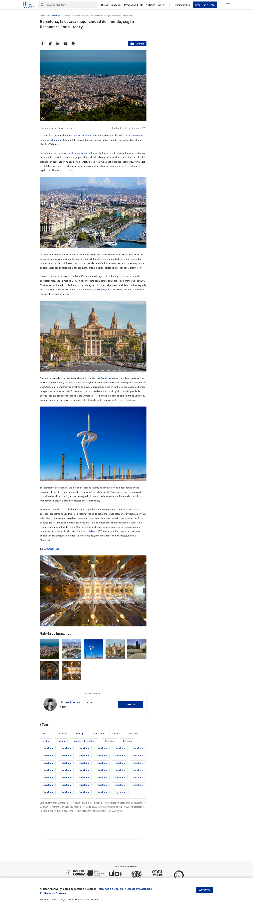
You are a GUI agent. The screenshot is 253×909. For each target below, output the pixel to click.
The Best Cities (51, 548)
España (61, 740)
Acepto (204, 890)
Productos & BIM (133, 4)
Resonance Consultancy (81, 135)
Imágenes (116, 4)
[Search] (72, 4)
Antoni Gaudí (97, 733)
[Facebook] (42, 43)
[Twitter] (50, 43)
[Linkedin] (57, 43)
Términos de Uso (108, 889)
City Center (120, 792)
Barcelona (99, 289)
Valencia (93, 531)
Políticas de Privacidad (135, 889)
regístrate (94, 899)
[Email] (65, 43)
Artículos (63, 733)
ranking (79, 733)
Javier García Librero (76, 702)
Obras (104, 4)
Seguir (130, 704)
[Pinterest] (73, 43)
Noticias (150, 4)
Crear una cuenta (205, 4)
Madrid (43, 144)
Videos (161, 4)
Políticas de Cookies (53, 893)
